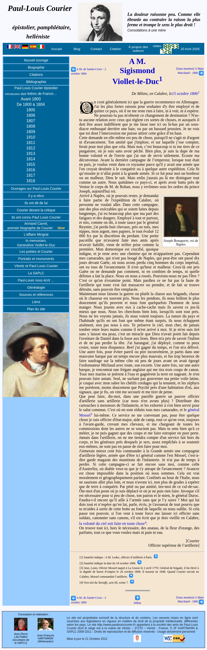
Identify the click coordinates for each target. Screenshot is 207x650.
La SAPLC (36, 273)
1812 (30, 148)
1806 (30, 115)
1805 (30, 110)
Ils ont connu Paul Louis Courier (36, 217)
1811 (30, 143)
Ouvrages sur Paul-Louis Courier (36, 189)
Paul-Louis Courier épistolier (36, 88)
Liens (36, 302)
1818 (30, 181)
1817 (30, 175)
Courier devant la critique (36, 210)
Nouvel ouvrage (36, 60)
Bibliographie (36, 82)
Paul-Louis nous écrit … (36, 280)
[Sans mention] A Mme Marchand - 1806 (190, 599)
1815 (30, 164)
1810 (30, 137)
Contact (96, 49)
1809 (30, 132)
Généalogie (36, 287)
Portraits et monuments (36, 259)
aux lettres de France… (31, 94)
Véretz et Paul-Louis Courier (36, 266)
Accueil (56, 49)
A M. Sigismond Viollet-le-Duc (137, 71)
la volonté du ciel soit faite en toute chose (112, 523)
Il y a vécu (36, 196)
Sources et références (36, 295)
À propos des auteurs (138, 49)
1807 (30, 121)
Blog (77, 49)
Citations (36, 75)
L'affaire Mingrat (36, 234)
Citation (115, 49)
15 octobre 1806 (185, 93)
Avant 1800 (31, 99)
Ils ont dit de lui (35, 203)
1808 (30, 126)
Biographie (36, 67)
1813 (30, 153)
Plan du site (36, 309)
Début (137, 601)
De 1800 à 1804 (31, 104)
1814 (30, 159)
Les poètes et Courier (36, 252)
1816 (30, 170)
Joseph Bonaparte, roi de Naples (180, 240)
